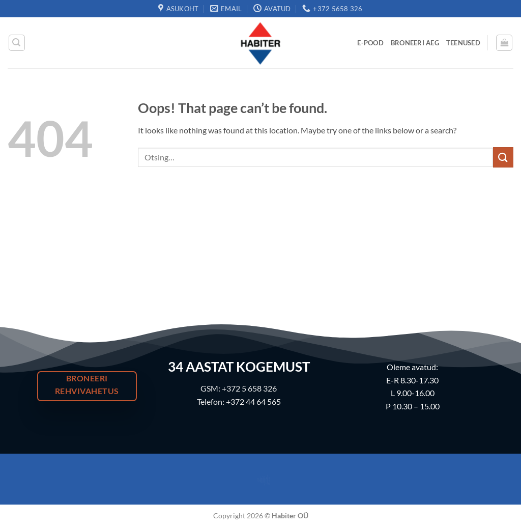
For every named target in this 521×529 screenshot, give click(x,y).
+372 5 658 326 (249, 388)
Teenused (463, 43)
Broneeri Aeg (415, 43)
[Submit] (503, 157)
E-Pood (370, 43)
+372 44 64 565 (253, 401)
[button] (17, 43)
